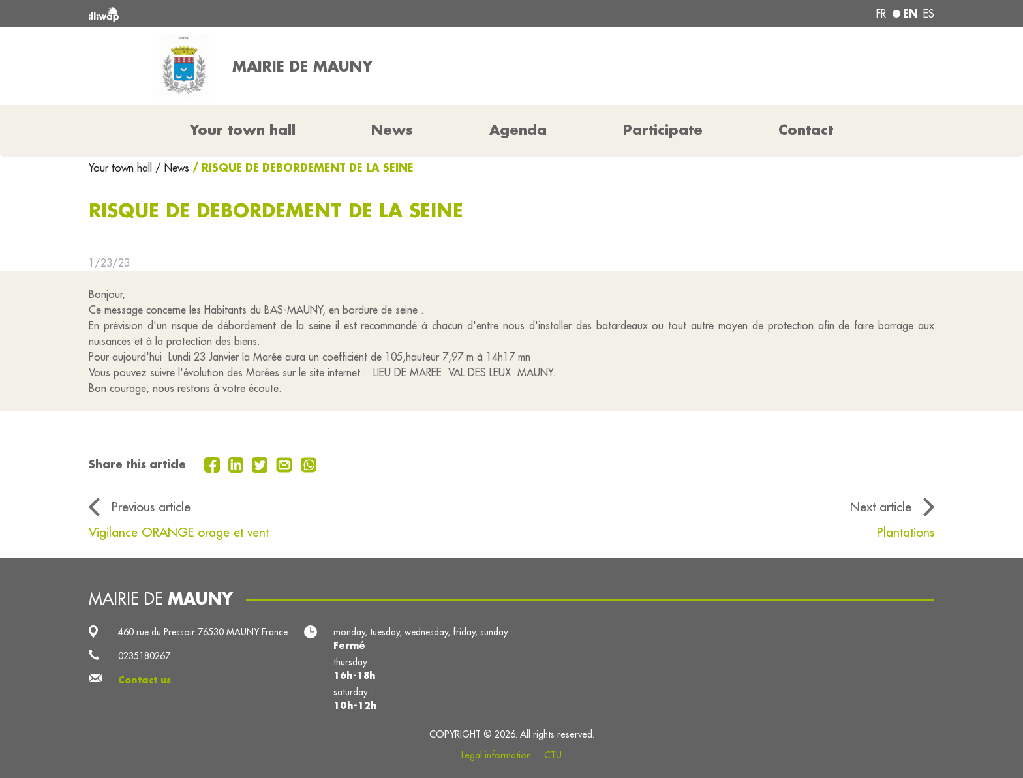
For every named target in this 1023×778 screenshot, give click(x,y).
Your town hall (122, 167)
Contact (805, 130)
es (928, 13)
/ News (172, 167)
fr (881, 13)
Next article (880, 507)
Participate (663, 130)
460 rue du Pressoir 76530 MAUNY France (203, 632)
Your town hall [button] (243, 130)
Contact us (144, 680)
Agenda (518, 130)
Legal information (496, 755)
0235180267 (144, 656)
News (392, 130)
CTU (553, 755)
